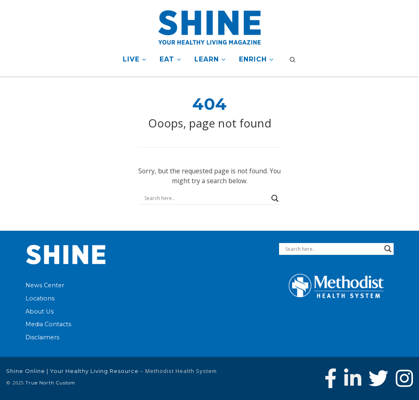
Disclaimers (42, 337)
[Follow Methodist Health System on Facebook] (330, 378)
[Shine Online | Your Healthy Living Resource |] (209, 26)
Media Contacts (48, 324)
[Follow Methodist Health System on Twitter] (378, 378)
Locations (39, 298)
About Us (39, 311)
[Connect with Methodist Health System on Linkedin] (352, 378)
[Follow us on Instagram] (404, 378)
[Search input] (205, 198)
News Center (44, 285)
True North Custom (50, 383)
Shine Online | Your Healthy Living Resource (72, 371)
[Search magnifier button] (275, 198)
